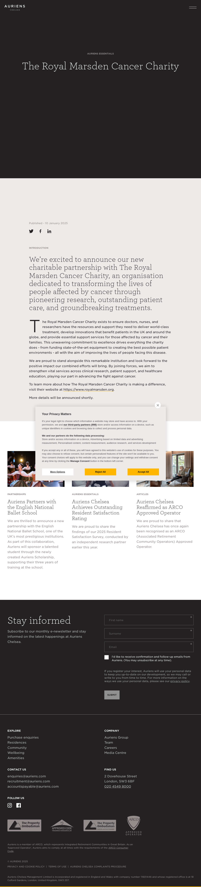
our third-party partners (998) (80, 424)
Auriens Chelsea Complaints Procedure (98, 866)
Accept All (143, 472)
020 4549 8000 (117, 786)
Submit (112, 694)
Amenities (15, 758)
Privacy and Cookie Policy (26, 866)
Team (108, 742)
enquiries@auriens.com (26, 776)
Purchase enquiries (23, 737)
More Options (57, 472)
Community (17, 748)
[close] (158, 405)
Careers (110, 748)
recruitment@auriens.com (28, 781)
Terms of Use (57, 866)
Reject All (100, 472)
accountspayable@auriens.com (33, 786)
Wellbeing (15, 753)
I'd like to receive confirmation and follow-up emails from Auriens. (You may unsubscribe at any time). (151, 658)
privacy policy (179, 681)
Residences (16, 742)
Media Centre (115, 753)
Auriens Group (116, 737)
